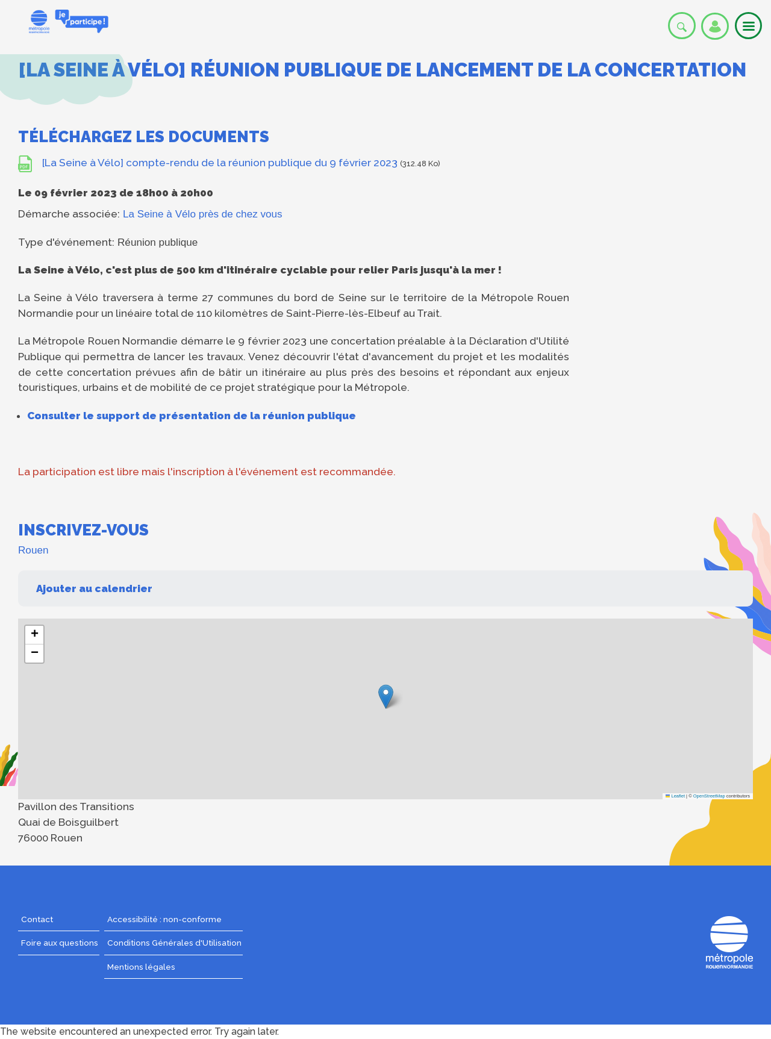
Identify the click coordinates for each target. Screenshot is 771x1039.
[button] (385, 696)
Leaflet (675, 796)
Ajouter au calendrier (94, 588)
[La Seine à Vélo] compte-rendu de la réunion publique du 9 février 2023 (220, 163)
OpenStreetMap (709, 796)
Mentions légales (141, 967)
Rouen (33, 550)
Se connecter (715, 26)
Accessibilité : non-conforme (164, 919)
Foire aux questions (59, 942)
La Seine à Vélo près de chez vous (202, 214)
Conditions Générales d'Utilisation (174, 942)
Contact (37, 919)
